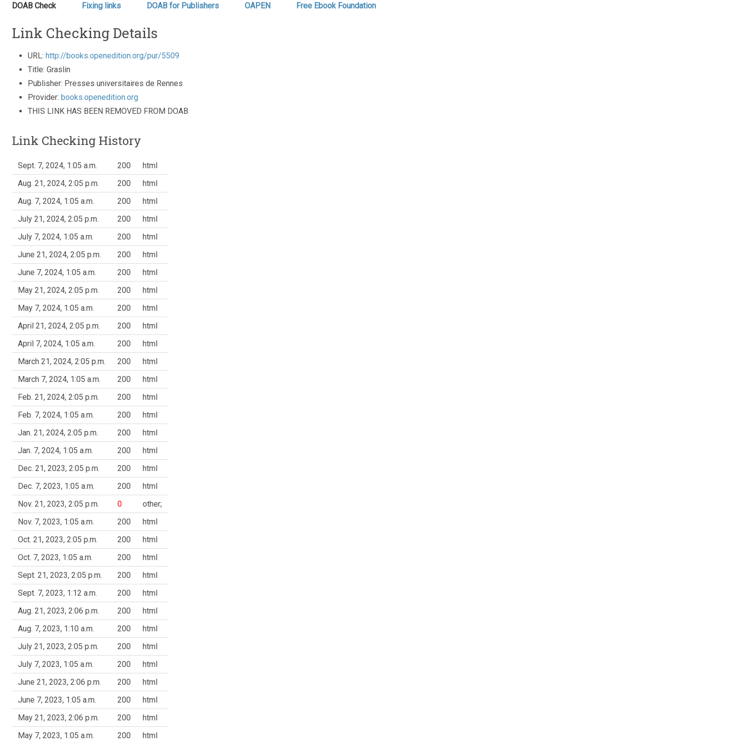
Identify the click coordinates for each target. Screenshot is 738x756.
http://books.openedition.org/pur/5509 (112, 55)
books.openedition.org (99, 97)
